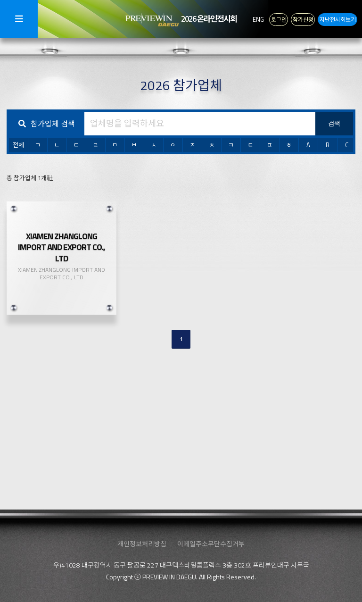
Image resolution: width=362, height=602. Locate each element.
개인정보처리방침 (141, 544)
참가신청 (303, 18)
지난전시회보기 (338, 18)
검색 (334, 123)
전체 (18, 145)
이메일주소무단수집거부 (211, 544)
